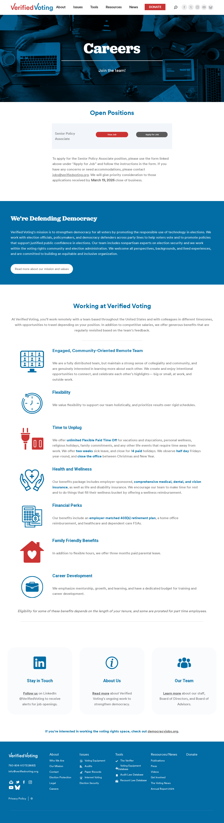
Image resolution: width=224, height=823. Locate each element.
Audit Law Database (131, 774)
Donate (191, 754)
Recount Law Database (133, 780)
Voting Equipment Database (129, 767)
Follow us (30, 693)
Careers (53, 788)
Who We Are (56, 760)
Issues (84, 754)
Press (154, 766)
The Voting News (161, 783)
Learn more (172, 693)
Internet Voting (93, 777)
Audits (88, 766)
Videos (155, 771)
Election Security (89, 783)
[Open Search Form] (175, 7)
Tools (119, 754)
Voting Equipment (95, 760)
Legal (52, 783)
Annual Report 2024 (162, 788)
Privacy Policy (17, 798)
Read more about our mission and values (42, 269)
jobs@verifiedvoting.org (70, 175)
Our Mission (56, 766)
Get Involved (158, 777)
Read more (100, 693)
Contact (54, 771)
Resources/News (164, 754)
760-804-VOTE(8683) (22, 765)
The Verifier (127, 760)
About (54, 754)
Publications (158, 760)
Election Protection (60, 777)
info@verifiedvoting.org (23, 771)
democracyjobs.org (163, 731)
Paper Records (93, 771)
